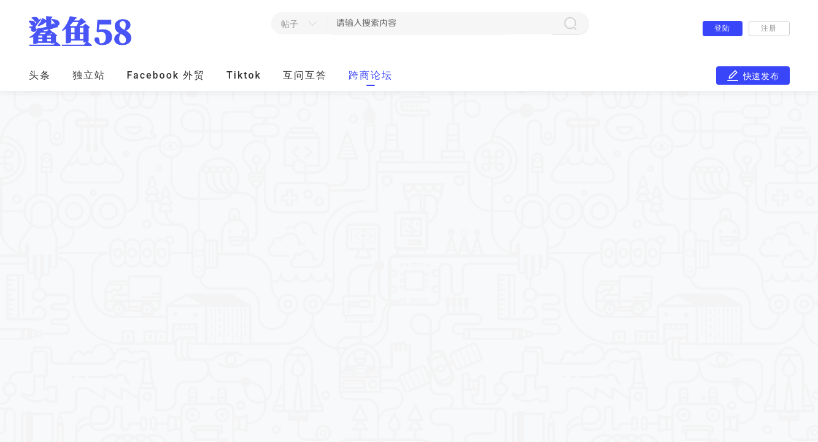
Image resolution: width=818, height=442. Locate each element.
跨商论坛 (371, 75)
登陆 (722, 28)
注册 (768, 28)
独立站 (89, 75)
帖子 (290, 24)
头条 (40, 75)
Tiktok (243, 75)
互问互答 (305, 75)
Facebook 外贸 (166, 75)
